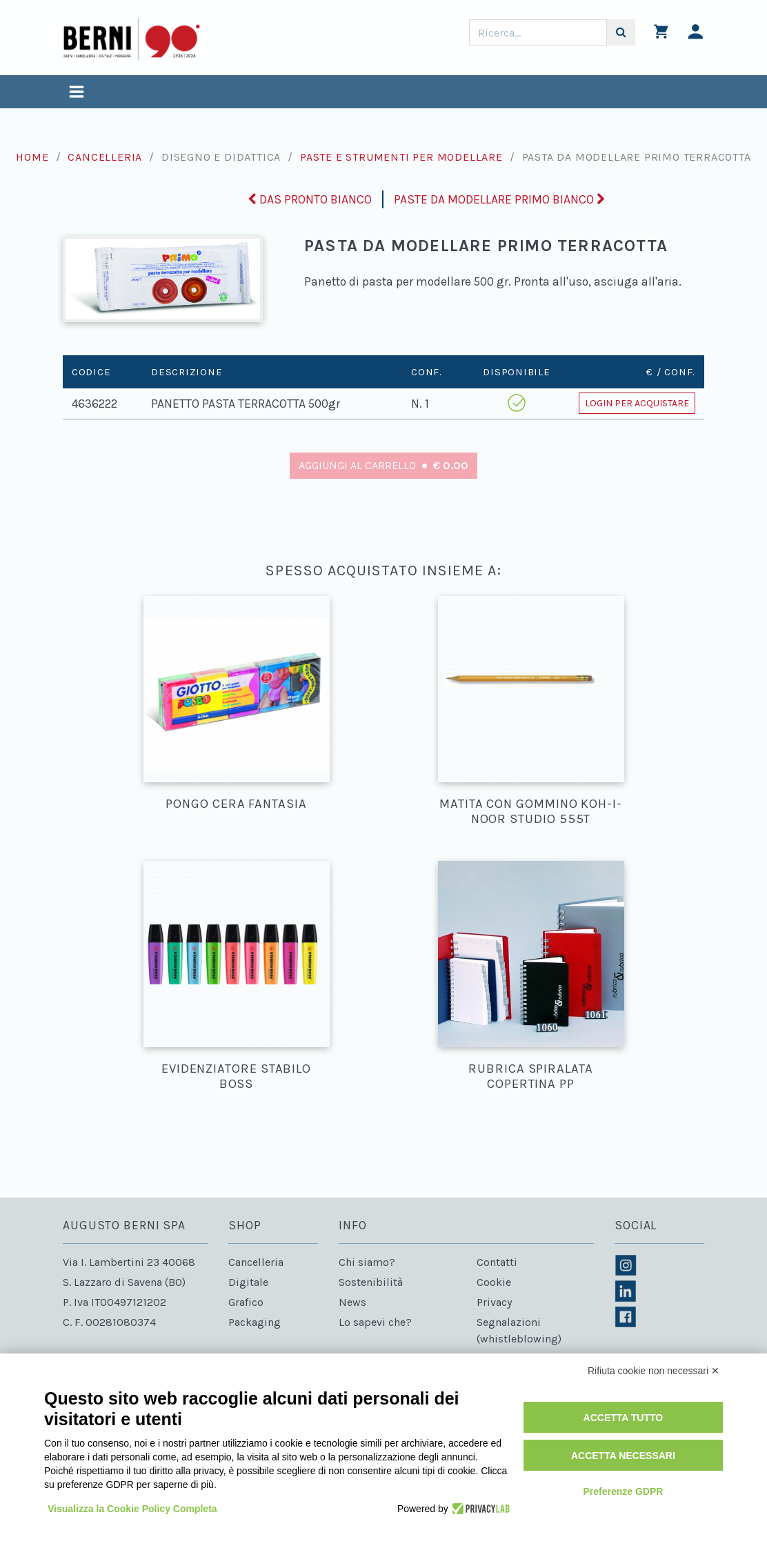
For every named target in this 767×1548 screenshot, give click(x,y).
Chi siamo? (367, 1262)
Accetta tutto (624, 1417)
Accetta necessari (623, 1455)
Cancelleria (105, 156)
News (352, 1302)
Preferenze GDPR (623, 1491)
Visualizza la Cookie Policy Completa (132, 1508)
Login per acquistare (637, 403)
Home (32, 156)
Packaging (254, 1322)
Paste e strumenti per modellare (401, 156)
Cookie (494, 1282)
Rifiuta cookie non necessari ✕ (653, 1370)
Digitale (248, 1282)
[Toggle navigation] (76, 93)
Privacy (494, 1302)
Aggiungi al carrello (384, 465)
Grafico (245, 1302)
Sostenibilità (371, 1282)
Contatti (497, 1262)
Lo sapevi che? (375, 1322)
